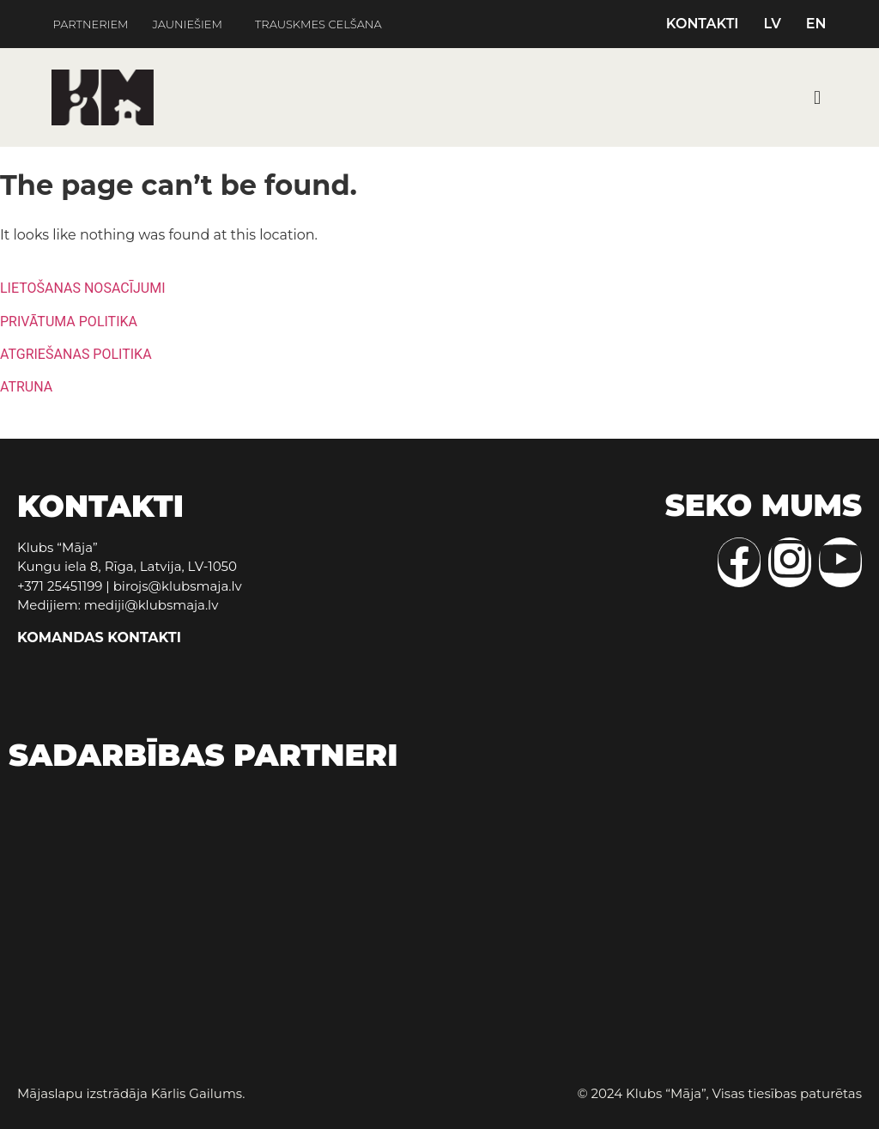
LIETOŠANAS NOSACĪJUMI (83, 288)
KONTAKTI (702, 24)
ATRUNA (26, 387)
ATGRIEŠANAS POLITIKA (76, 354)
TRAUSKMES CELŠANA (318, 24)
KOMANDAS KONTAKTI (99, 637)
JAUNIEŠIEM (187, 24)
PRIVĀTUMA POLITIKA (68, 321)
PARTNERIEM (90, 24)
